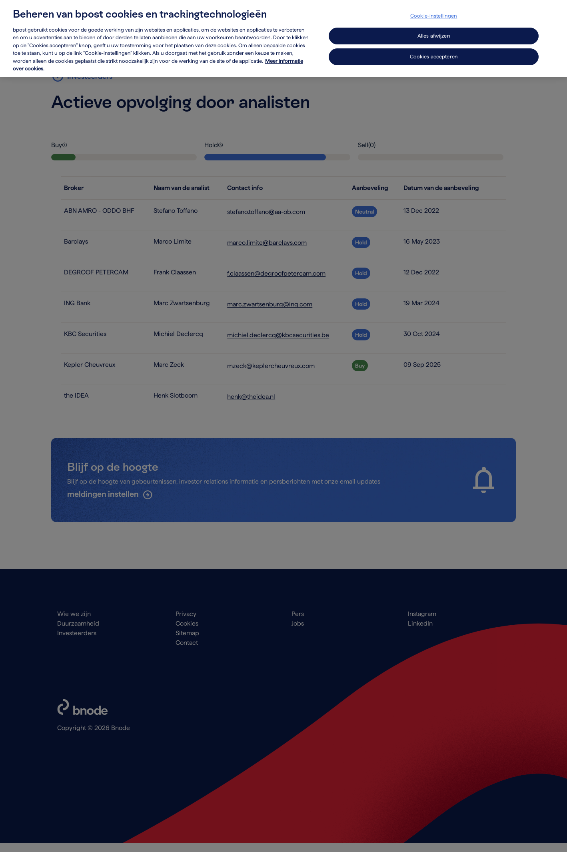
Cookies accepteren (434, 50)
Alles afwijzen (433, 29)
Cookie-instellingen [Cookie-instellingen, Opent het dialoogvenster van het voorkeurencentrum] (433, 9)
